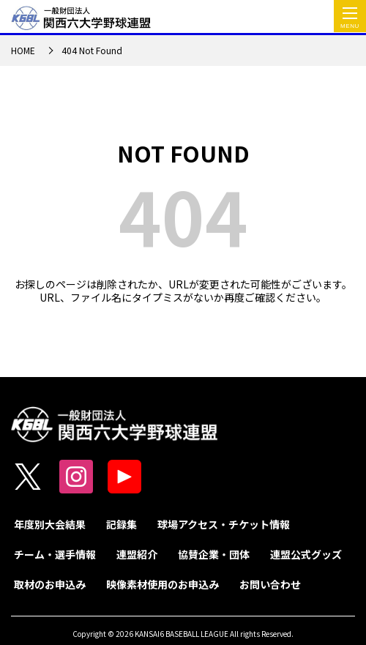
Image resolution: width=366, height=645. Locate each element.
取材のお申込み (50, 584)
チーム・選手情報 (55, 554)
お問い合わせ (270, 584)
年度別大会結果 (50, 524)
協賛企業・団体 (214, 554)
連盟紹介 (136, 554)
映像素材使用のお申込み (162, 584)
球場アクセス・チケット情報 (223, 524)
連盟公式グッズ (306, 554)
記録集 (121, 524)
